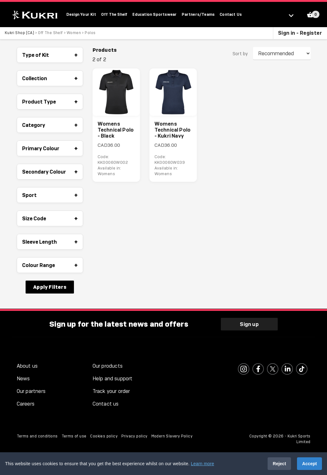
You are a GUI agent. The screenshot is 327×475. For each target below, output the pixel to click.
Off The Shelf (114, 14)
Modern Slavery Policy (171, 436)
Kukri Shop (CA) (19, 33)
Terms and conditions (37, 436)
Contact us (106, 404)
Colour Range (50, 265)
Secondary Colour (50, 172)
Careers (25, 404)
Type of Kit (50, 55)
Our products (108, 366)
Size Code (50, 219)
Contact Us (231, 14)
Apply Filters (49, 287)
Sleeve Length (50, 242)
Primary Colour (50, 148)
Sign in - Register (300, 33)
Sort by (240, 53)
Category (50, 125)
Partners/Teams (198, 14)
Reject (279, 463)
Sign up (249, 324)
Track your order (111, 391)
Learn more (202, 463)
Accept (309, 463)
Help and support (113, 379)
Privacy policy (134, 436)
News (23, 379)
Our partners (31, 391)
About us (27, 366)
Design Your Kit (81, 14)
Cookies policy (104, 436)
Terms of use (74, 436)
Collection (50, 78)
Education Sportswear (154, 14)
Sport (50, 195)
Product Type (50, 102)
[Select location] (294, 15)
